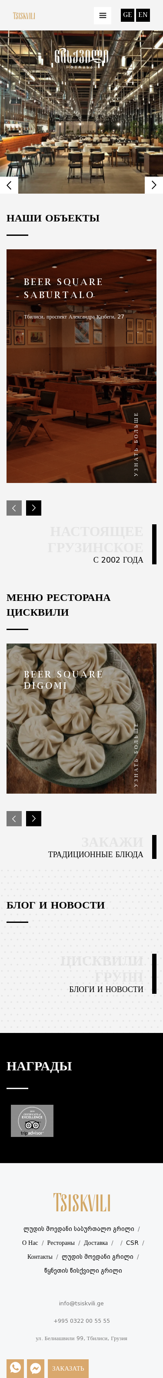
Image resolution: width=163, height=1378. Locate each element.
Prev (9, 185)
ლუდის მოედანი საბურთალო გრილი (78, 1229)
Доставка (96, 1243)
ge (127, 15)
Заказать (68, 1368)
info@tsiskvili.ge (81, 1304)
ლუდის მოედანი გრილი (97, 1257)
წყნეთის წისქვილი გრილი (83, 1271)
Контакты (40, 1257)
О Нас (30, 1243)
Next (154, 185)
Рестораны (61, 1243)
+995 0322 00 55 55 (81, 1321)
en (143, 15)
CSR (132, 1243)
